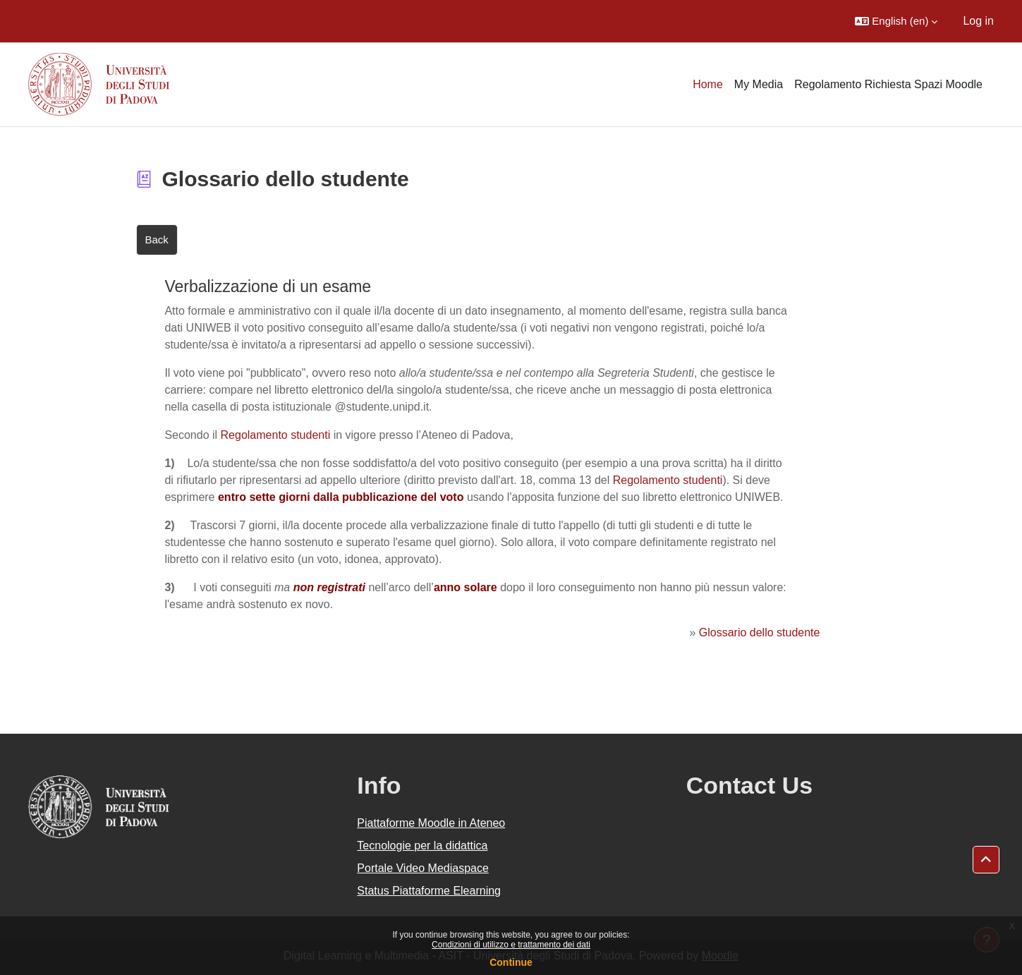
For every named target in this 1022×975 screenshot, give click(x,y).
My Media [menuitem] (758, 84)
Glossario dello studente (759, 632)
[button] (896, 21)
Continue (511, 962)
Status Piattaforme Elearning (429, 891)
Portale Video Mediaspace (423, 868)
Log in (978, 21)
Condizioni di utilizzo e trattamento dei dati (511, 945)
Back (157, 240)
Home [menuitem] (708, 84)
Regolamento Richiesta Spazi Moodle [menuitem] (888, 84)
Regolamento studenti (276, 435)
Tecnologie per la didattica (422, 846)
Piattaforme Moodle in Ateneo (431, 823)
